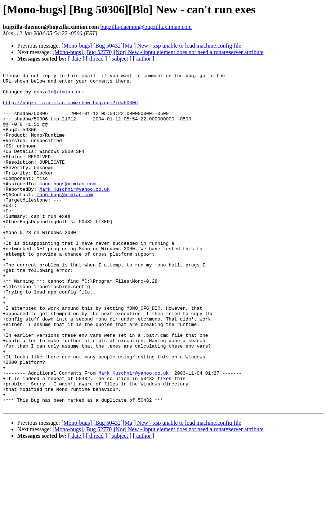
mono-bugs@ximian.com (67, 206)
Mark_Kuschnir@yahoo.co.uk (74, 212)
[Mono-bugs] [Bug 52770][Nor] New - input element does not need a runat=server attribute (158, 52)
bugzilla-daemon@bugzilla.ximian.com (146, 27)
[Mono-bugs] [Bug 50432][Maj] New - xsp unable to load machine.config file (151, 46)
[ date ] (76, 59)
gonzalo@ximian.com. (60, 96)
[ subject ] (119, 59)
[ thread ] (96, 59)
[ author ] (144, 59)
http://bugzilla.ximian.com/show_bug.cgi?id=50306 (70, 109)
